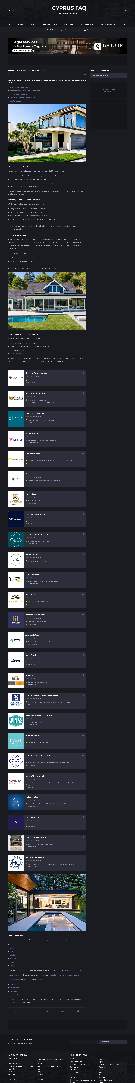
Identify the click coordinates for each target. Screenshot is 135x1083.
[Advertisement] (67, 60)
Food (100, 1072)
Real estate (69, 24)
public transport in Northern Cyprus (65, 975)
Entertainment (42, 1077)
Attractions (14, 988)
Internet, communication (79, 1075)
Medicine (40, 1069)
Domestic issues (14, 1064)
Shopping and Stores (15, 1077)
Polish (12, 962)
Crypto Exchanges (105, 1080)
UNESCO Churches (17, 984)
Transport (40, 1072)
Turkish (13, 959)
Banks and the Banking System (110, 1064)
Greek (12, 966)
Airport (39, 1064)
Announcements (50, 24)
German (13, 952)
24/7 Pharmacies (108, 24)
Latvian (13, 955)
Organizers (12, 1079)
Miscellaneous (13, 1074)
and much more (16, 995)
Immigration (41, 1074)
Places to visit (13, 1059)
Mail (99, 1075)
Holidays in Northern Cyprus (80, 1064)
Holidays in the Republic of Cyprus (20, 1066)
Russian (13, 945)
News (20, 24)
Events (33, 24)
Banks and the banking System (48, 1066)
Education (11, 1072)
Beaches (13, 991)
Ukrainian (14, 948)
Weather (40, 1079)
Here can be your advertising (109, 90)
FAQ (9, 24)
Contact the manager (100, 75)
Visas (100, 1059)
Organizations (87, 24)
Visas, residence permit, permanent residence (50, 1060)
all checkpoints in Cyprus (73, 970)
